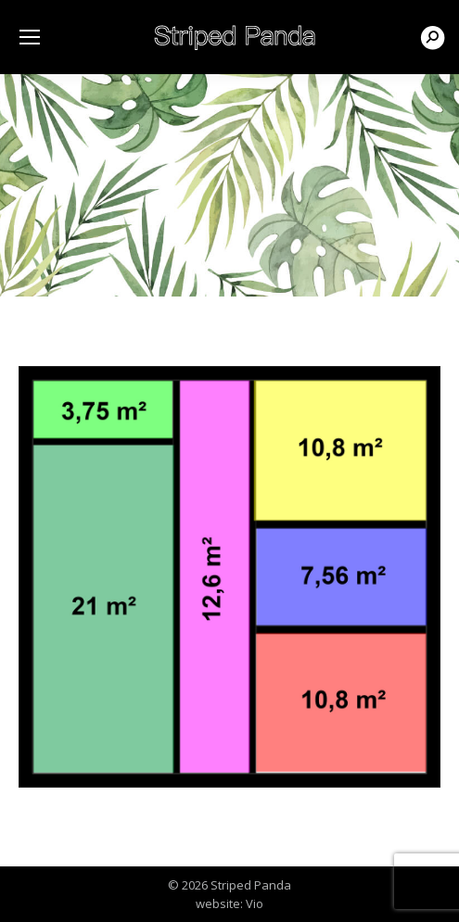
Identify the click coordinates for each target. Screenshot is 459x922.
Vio (254, 903)
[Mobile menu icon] (30, 37)
